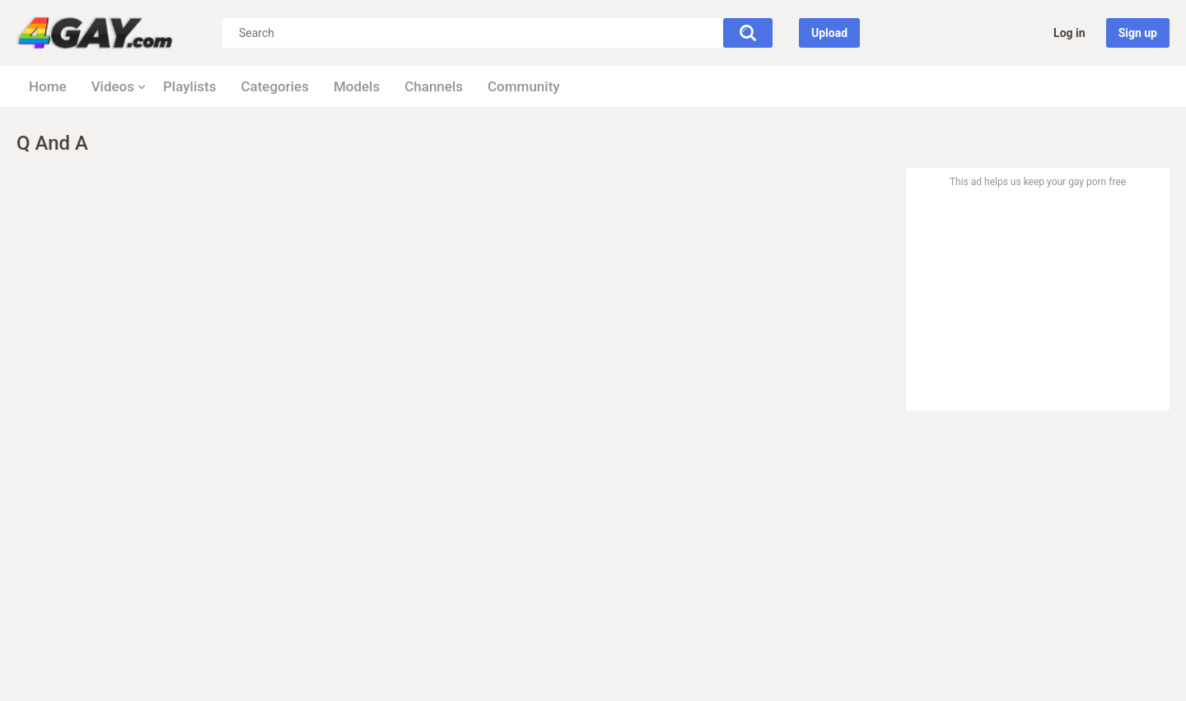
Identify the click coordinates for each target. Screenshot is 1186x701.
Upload (829, 32)
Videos (112, 86)
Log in (1069, 32)
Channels (433, 86)
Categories (274, 86)
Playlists (189, 86)
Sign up (1137, 32)
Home (48, 86)
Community (524, 86)
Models (357, 86)
